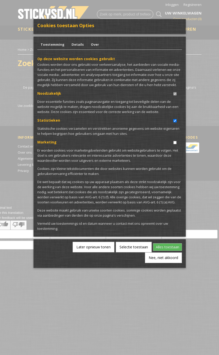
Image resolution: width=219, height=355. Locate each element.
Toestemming (52, 44)
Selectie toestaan (134, 247)
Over (95, 44)
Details (78, 44)
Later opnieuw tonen (93, 247)
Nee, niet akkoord (163, 257)
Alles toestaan (167, 247)
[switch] (175, 93)
